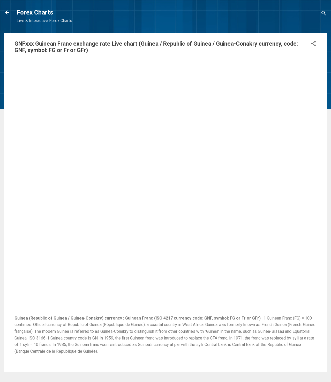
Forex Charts (35, 12)
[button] (313, 44)
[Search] (324, 14)
